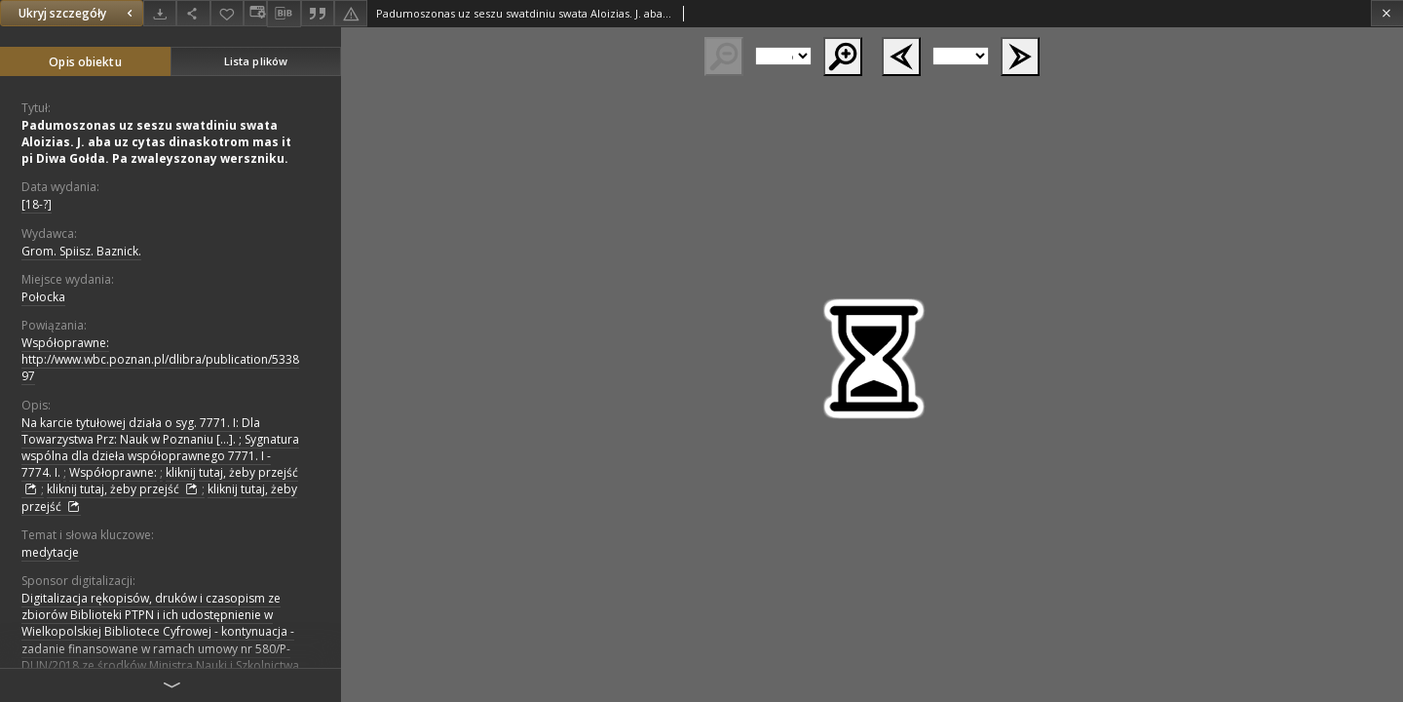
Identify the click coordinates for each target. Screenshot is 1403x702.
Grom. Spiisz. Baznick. (81, 251)
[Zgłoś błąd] (350, 13)
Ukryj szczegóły (78, 13)
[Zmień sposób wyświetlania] (255, 13)
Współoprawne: (113, 472)
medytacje (50, 552)
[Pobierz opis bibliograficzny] (283, 13)
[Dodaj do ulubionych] (227, 13)
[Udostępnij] (192, 13)
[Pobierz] (159, 13)
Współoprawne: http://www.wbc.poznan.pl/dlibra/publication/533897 (160, 359)
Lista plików (255, 61)
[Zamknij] (1387, 13)
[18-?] (36, 204)
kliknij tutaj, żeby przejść (124, 489)
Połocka (43, 297)
